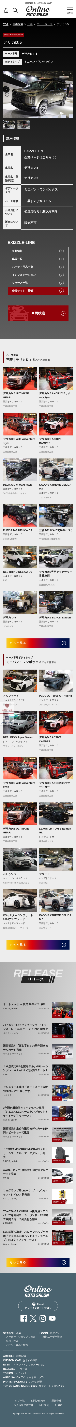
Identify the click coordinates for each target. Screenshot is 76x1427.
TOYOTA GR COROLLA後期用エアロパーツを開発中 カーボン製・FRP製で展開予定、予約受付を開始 (25, 1215)
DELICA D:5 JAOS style (17, 484)
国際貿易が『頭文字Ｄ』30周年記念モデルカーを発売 (25, 1047)
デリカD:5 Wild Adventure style (19, 441)
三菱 (30, 24)
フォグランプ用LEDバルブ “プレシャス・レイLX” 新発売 (25, 1192)
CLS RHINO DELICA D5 (17, 571)
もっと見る (18, 643)
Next (69, 95)
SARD (6, 1074)
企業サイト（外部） (24, 290)
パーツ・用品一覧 (22, 266)
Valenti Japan (10, 1120)
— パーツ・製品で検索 (15, 1345)
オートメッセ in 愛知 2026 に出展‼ (24, 1004)
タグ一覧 (20, 1400)
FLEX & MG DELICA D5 (17, 530)
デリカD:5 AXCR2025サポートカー (55, 395)
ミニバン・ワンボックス (38, 61)
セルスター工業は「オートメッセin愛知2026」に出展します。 (25, 1089)
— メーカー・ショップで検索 (19, 1337)
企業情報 (17, 250)
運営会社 (56, 1400)
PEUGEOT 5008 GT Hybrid (55, 695)
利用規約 (44, 1405)
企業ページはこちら (38, 157)
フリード (44, 874)
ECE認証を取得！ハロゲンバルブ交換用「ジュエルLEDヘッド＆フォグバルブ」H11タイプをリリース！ (25, 1235)
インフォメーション (24, 274)
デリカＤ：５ (44, 24)
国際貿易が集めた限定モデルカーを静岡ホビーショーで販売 (25, 1130)
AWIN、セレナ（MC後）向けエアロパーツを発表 (25, 1172)
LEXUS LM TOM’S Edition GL (55, 830)
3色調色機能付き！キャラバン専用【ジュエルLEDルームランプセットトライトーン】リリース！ (25, 1111)
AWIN (6, 1178)
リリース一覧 (20, 282)
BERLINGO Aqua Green (17, 737)
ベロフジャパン (10, 1033)
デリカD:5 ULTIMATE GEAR (16, 395)
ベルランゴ (9, 874)
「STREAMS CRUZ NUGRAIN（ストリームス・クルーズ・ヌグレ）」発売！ (25, 1153)
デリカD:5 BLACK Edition (55, 617)
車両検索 (18, 24)
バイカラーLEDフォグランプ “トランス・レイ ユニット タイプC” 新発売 (25, 1027)
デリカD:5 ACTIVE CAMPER (50, 441)
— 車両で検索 (10, 1341)
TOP (6, 24)
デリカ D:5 (9, 617)
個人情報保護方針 (23, 1405)
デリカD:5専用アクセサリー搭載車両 (55, 573)
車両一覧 (17, 258)
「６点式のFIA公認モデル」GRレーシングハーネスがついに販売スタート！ (25, 1068)
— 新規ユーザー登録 (51, 1337)
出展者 (58, 1405)
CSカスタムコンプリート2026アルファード (18, 917)
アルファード (11, 695)
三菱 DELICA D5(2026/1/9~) (56, 530)
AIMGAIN (8, 1223)
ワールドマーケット (13, 1054)
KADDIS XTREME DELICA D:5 (55, 486)
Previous (7, 95)
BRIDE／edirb (10, 1008)
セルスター (8, 1095)
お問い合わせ (38, 1400)
